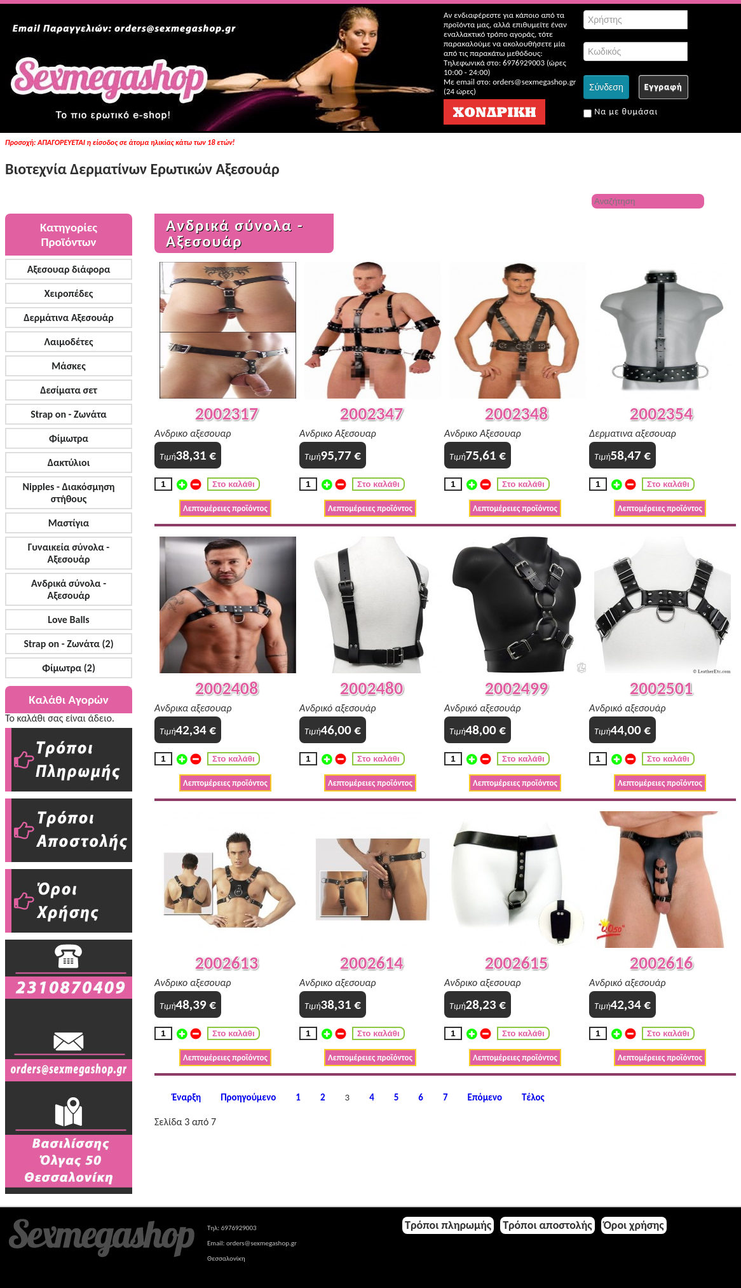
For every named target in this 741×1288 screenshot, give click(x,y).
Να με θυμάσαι (620, 112)
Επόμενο (485, 1097)
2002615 (516, 963)
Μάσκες (68, 366)
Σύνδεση (606, 87)
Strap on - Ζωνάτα (69, 414)
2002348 (516, 413)
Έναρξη (186, 1097)
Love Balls (68, 619)
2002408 (226, 688)
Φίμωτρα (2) (68, 668)
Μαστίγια (68, 523)
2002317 (226, 413)
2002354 (661, 413)
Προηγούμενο (248, 1097)
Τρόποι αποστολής (547, 1225)
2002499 (516, 688)
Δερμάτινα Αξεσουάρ (69, 318)
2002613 (226, 963)
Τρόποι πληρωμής (448, 1225)
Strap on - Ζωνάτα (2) (68, 644)
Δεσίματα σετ (68, 390)
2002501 (661, 688)
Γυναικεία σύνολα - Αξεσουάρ (68, 553)
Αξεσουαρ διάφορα (69, 269)
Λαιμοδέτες (68, 342)
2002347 (371, 413)
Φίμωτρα (68, 438)
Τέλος (533, 1097)
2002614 (371, 963)
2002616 (661, 963)
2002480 (371, 688)
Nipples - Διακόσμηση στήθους (68, 493)
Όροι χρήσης (634, 1225)
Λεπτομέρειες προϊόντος (225, 508)
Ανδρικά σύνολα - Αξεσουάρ (68, 589)
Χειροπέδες (68, 293)
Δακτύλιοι (69, 462)
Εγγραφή (663, 86)
